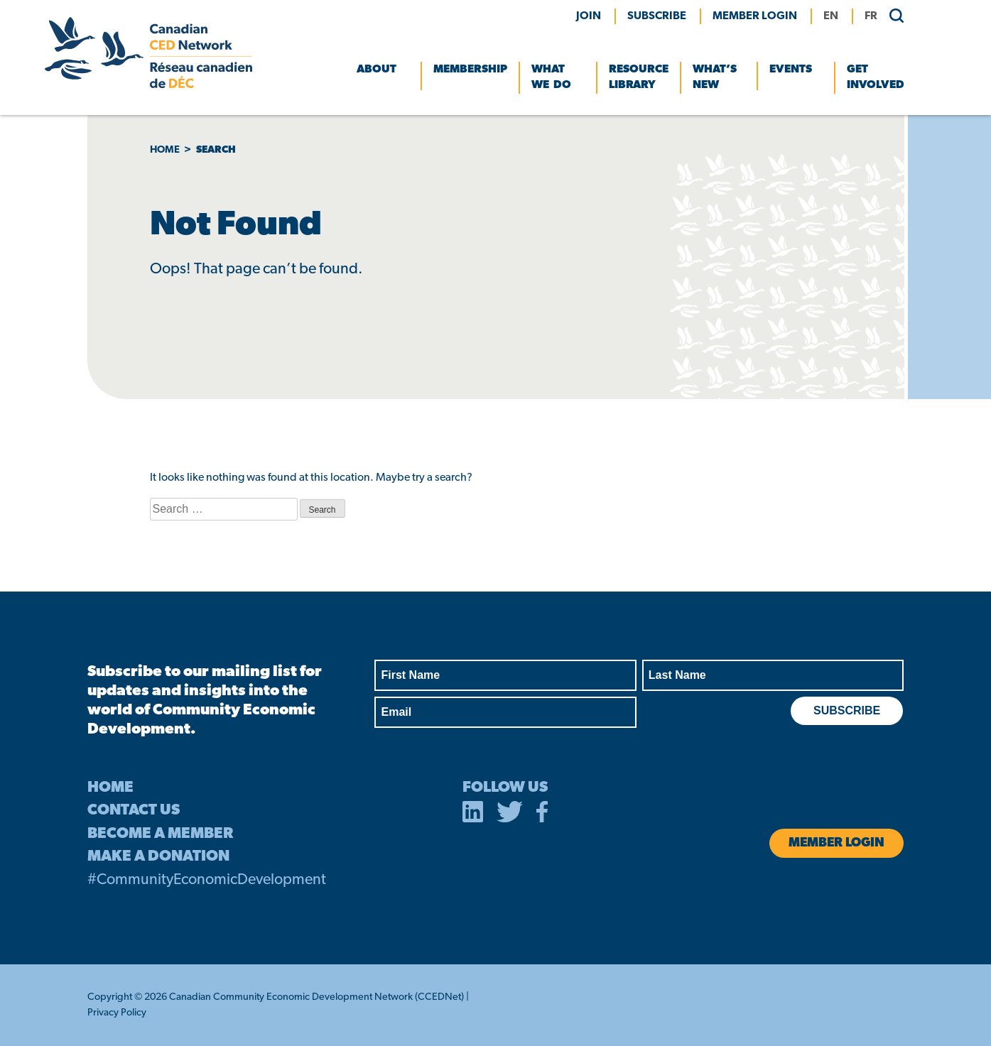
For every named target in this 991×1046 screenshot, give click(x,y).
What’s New (715, 77)
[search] (891, 15)
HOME (110, 787)
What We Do (551, 77)
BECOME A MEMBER (160, 834)
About (376, 69)
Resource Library (638, 77)
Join (588, 16)
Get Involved (875, 77)
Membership (470, 69)
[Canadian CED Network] (148, 85)
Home (165, 150)
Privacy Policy (116, 1013)
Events (790, 69)
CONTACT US (133, 810)
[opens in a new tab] (473, 814)
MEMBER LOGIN (755, 16)
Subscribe (656, 16)
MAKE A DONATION (158, 856)
